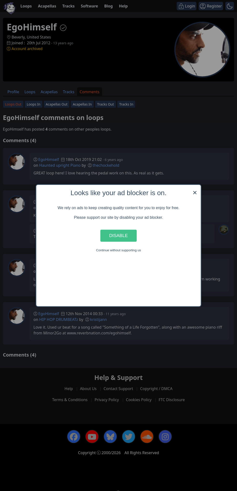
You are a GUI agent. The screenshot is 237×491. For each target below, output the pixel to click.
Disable (118, 235)
